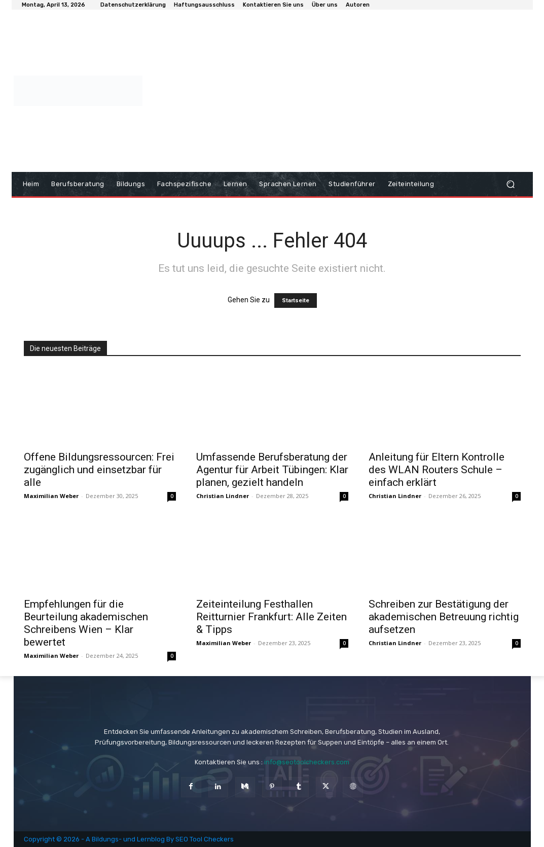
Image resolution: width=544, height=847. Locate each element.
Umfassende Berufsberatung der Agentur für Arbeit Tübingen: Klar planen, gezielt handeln (272, 469)
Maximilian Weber (51, 496)
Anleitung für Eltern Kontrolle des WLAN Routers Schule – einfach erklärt (436, 469)
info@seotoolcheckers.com (306, 762)
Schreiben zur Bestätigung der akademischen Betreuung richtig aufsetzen (444, 617)
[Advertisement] (334, 91)
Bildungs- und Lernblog (128, 839)
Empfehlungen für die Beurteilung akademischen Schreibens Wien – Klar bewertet (86, 623)
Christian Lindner (222, 496)
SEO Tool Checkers (204, 839)
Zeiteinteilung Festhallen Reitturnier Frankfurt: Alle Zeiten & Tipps (271, 617)
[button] (511, 184)
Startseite (295, 300)
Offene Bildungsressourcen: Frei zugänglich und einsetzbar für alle (99, 469)
